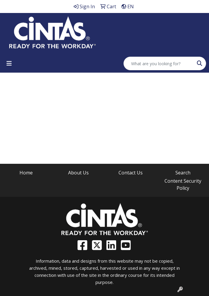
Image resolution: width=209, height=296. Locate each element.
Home (26, 172)
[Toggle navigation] (9, 63)
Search (182, 172)
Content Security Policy (182, 184)
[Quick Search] (159, 63)
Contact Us (131, 172)
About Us (78, 172)
